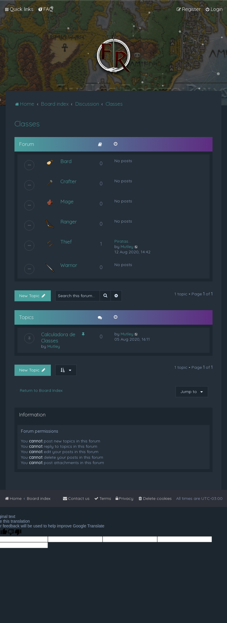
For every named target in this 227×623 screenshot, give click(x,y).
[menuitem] (45, 9)
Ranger (68, 221)
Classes (27, 123)
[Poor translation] (14, 532)
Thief (66, 242)
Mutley (127, 246)
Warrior (68, 265)
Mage (67, 201)
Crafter (68, 181)
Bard (66, 161)
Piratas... (122, 241)
